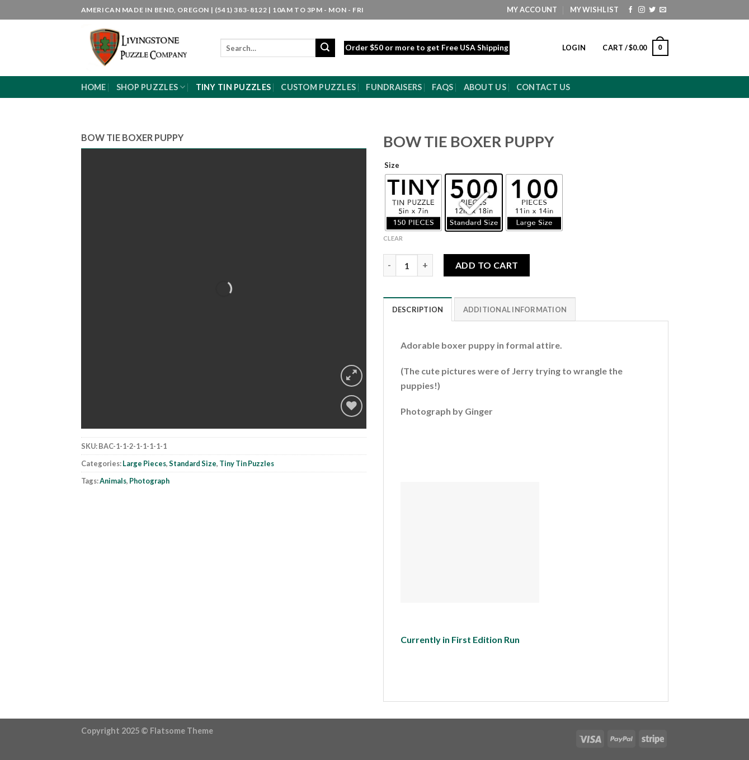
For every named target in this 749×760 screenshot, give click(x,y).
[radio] (413, 203)
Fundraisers (394, 87)
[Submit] (325, 48)
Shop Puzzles (151, 87)
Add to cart (487, 265)
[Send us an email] (663, 10)
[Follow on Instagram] (641, 10)
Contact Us (543, 87)
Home (93, 87)
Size (391, 166)
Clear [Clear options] (393, 238)
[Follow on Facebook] (630, 10)
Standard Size (192, 463)
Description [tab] (418, 309)
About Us (485, 87)
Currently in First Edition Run (460, 639)
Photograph (149, 480)
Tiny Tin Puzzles (233, 87)
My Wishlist (594, 9)
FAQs (442, 87)
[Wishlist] (351, 406)
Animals (113, 480)
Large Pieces (144, 463)
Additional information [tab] (515, 309)
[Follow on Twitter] (652, 10)
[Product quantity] (406, 265)
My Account (532, 9)
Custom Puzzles (318, 87)
